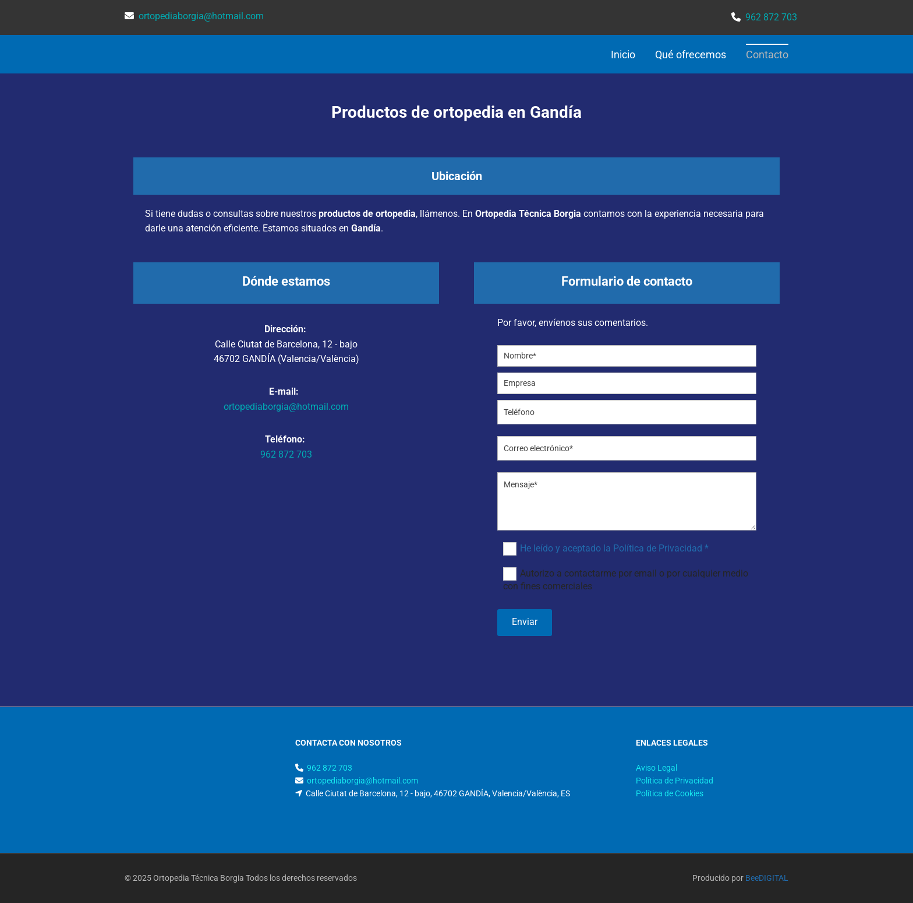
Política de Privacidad (674, 780)
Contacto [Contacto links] (767, 54)
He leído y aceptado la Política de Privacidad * (614, 548)
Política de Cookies (669, 793)
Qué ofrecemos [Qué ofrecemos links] (690, 54)
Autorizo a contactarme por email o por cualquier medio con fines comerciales (625, 580)
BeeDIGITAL (766, 878)
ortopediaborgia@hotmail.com (286, 406)
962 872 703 (286, 454)
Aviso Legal (656, 767)
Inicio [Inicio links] (623, 54)
